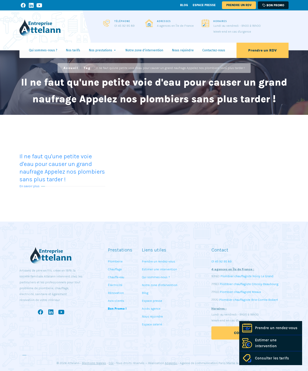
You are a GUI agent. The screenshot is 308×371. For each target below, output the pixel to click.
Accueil (70, 68)
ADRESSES (164, 21)
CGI (111, 363)
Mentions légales (94, 363)
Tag (87, 68)
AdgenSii (171, 363)
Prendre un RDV (239, 5)
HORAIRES (220, 21)
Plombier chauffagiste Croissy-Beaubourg (248, 284)
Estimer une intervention (266, 343)
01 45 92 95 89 (124, 26)
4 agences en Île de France (175, 26)
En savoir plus (29, 186)
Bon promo (273, 5)
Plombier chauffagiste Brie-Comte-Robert (248, 300)
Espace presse (204, 5)
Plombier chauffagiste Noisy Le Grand (246, 276)
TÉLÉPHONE (122, 21)
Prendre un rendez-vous (276, 328)
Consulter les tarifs (272, 358)
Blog (184, 5)
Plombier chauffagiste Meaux (240, 292)
